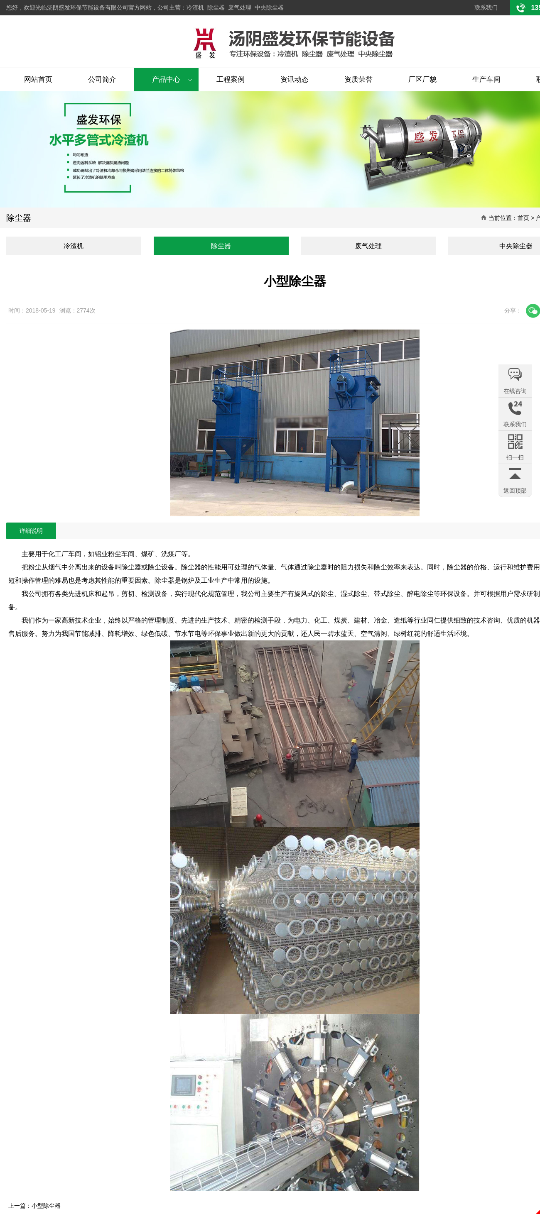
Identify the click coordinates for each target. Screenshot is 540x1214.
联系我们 (486, 7)
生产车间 (486, 79)
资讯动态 (294, 79)
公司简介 (102, 79)
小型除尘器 (46, 1205)
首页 (523, 218)
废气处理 (239, 7)
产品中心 (166, 79)
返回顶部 (515, 490)
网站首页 (38, 79)
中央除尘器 (269, 7)
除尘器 (216, 7)
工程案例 (230, 79)
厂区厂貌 (422, 79)
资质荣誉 (358, 79)
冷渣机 (195, 7)
